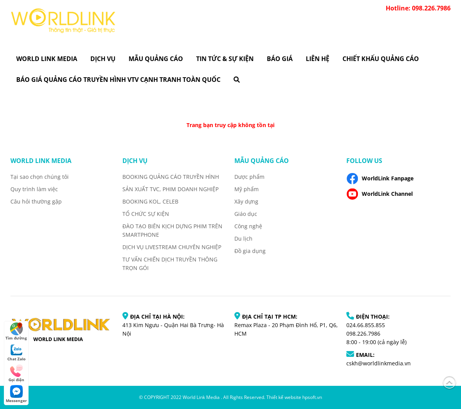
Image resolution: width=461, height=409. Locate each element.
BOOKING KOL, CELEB (150, 201)
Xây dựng (246, 201)
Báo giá (280, 58)
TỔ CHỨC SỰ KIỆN (145, 213)
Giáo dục (245, 213)
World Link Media (46, 58)
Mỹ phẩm (246, 189)
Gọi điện (16, 373)
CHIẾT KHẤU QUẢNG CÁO (380, 58)
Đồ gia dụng (250, 251)
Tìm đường (16, 331)
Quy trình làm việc (34, 189)
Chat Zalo (16, 352)
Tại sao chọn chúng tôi (39, 176)
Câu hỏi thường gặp (36, 201)
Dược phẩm (249, 176)
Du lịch (243, 238)
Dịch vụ (102, 58)
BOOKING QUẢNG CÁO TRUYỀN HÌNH (170, 176)
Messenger (16, 394)
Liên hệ (317, 58)
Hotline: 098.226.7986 (418, 8)
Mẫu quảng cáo (156, 58)
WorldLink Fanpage (380, 178)
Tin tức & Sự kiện (225, 58)
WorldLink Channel (379, 194)
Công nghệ (248, 226)
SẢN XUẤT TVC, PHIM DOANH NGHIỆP (170, 189)
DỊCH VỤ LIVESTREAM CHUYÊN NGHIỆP (171, 247)
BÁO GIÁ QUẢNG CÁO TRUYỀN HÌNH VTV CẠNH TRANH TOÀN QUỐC (118, 79)
